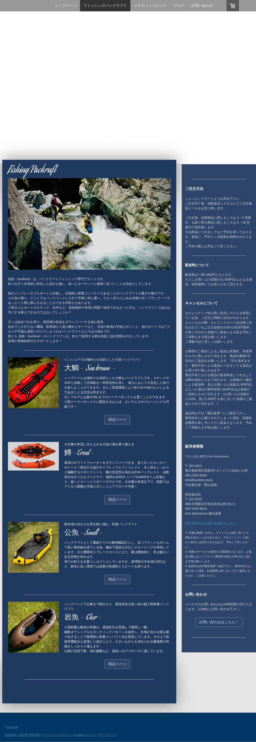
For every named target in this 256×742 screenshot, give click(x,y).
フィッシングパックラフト (105, 5)
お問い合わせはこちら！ (219, 622)
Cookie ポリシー (85, 735)
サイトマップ (107, 735)
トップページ (66, 5)
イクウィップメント (150, 5)
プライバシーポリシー (57, 735)
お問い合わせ (202, 5)
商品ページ (117, 420)
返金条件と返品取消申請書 (22, 735)
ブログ (178, 5)
